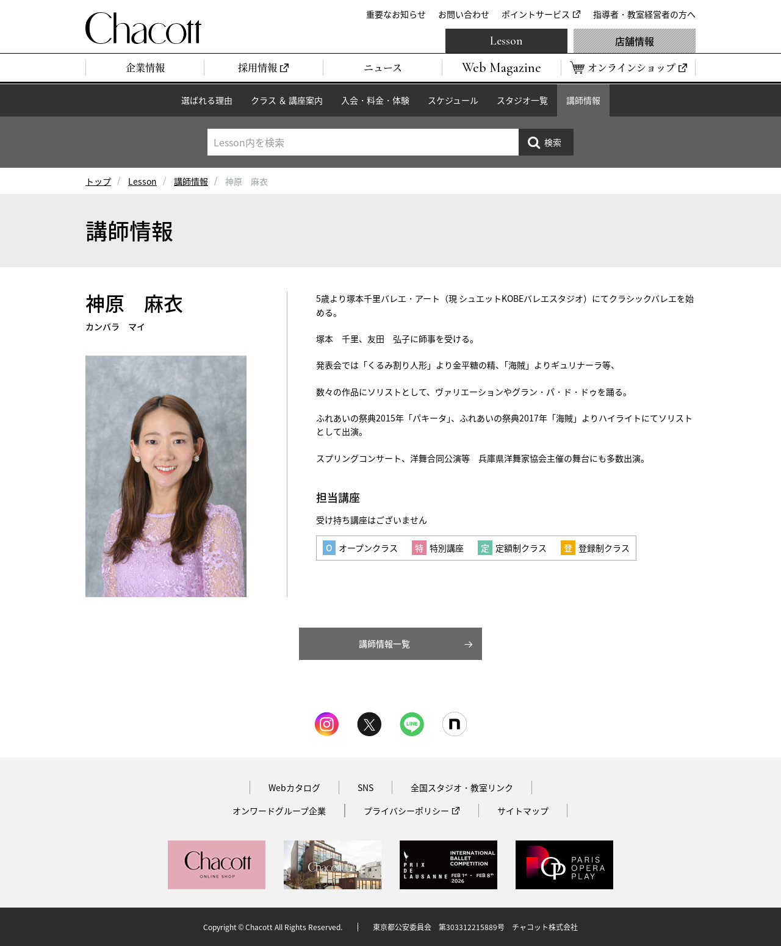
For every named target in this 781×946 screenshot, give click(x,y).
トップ (98, 181)
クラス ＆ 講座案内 (287, 100)
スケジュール (453, 100)
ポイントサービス (536, 14)
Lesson (506, 41)
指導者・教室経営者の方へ (644, 14)
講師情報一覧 (384, 643)
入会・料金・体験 (375, 100)
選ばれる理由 (206, 100)
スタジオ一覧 (522, 100)
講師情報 (583, 100)
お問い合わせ (463, 14)
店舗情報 (634, 41)
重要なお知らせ (396, 14)
